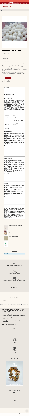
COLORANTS (14, 330)
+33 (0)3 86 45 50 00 (15, 392)
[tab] (14, 88)
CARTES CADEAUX (14, 340)
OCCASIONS (14, 339)
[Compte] (19, 414)
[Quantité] (3, 78)
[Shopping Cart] (27, 411)
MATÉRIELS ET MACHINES (14, 333)
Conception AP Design (14, 400)
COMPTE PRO (14, 347)
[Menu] (16, 414)
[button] (14, 10)
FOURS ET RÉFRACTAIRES (14, 332)
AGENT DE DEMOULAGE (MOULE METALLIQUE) (15, 225)
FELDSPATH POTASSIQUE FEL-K (13, 236)
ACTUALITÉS (14, 349)
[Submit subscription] (28, 300)
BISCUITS (14, 329)
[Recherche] (13, 414)
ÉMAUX (14, 331)
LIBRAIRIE (14, 338)
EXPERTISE (14, 348)
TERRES (14, 336)
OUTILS (14, 335)
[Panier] (9, 414)
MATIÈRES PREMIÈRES (14, 334)
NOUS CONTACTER (14, 350)
